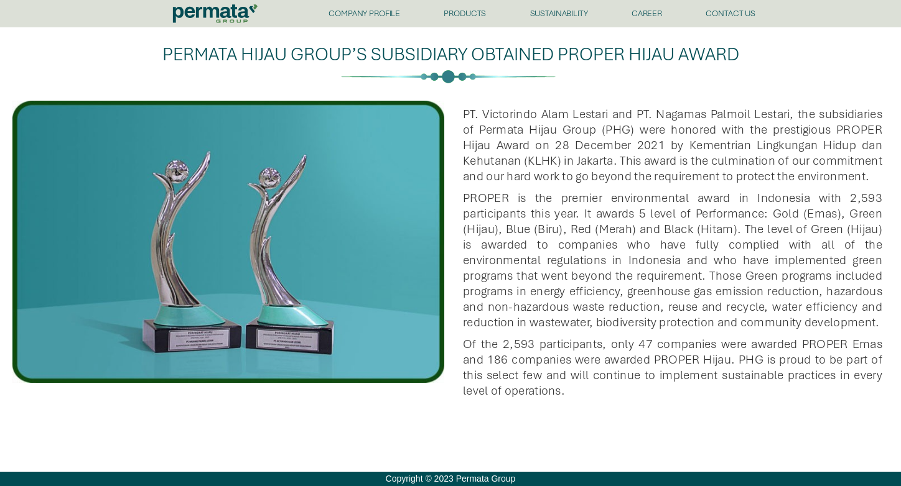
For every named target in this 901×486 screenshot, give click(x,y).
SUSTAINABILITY (559, 13)
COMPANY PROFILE (364, 13)
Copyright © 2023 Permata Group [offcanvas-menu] (451, 479)
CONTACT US (730, 13)
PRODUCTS (465, 13)
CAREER (647, 13)
